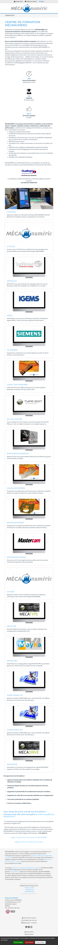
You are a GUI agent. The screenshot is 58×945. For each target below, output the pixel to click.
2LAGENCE (34, 923)
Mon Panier (29, 934)
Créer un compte (31, 2)
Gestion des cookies (29, 918)
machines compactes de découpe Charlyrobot (26, 868)
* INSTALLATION (29, 888)
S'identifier (18, 2)
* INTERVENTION (29, 892)
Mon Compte (29, 932)
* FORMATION (29, 890)
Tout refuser (29, 942)
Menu (41, 2)
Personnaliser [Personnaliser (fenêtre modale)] (40, 942)
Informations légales (29, 920)
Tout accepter (18, 942)
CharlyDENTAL (14, 872)
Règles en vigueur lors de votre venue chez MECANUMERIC (29, 837)
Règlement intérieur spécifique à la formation (29, 842)
